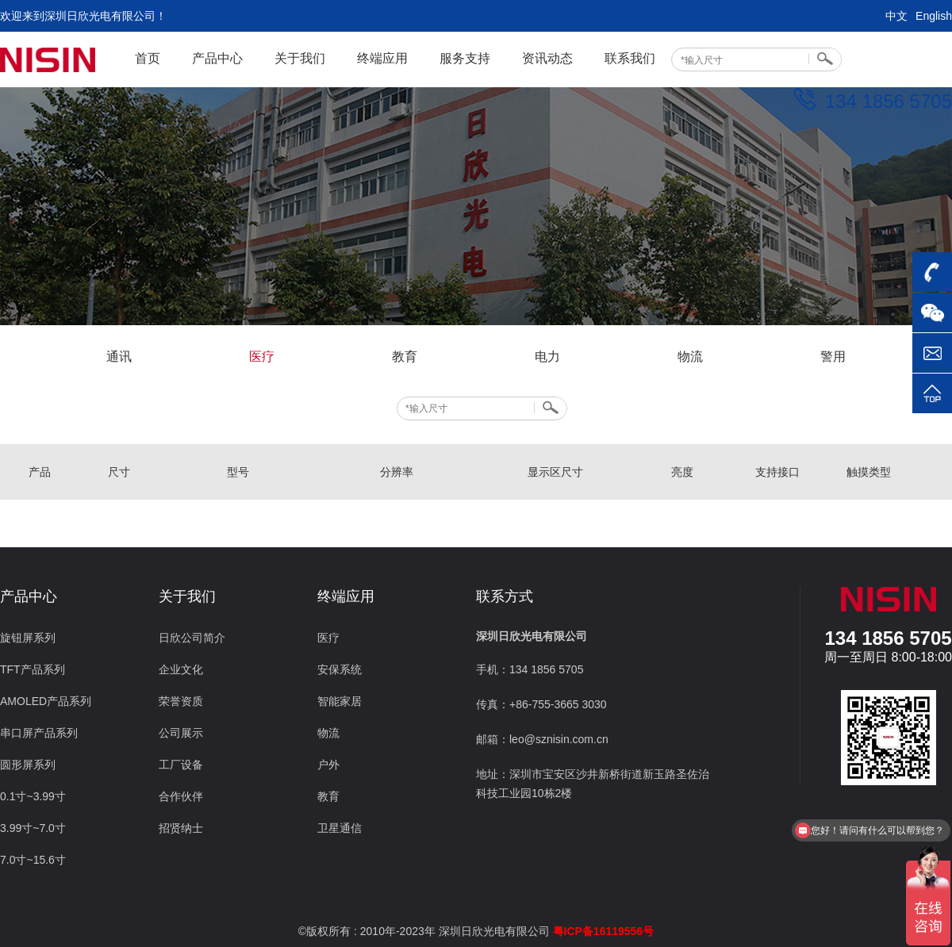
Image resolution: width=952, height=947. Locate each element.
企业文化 (181, 669)
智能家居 (339, 701)
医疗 (261, 356)
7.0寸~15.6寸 (33, 859)
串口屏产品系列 (39, 733)
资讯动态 (547, 58)
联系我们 (630, 58)
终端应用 (382, 58)
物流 (690, 356)
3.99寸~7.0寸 (33, 828)
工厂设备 (181, 764)
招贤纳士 (181, 828)
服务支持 (465, 58)
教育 (404, 356)
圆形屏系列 (28, 764)
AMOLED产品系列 (45, 701)
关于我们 (299, 58)
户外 (328, 764)
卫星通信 (339, 828)
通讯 (119, 356)
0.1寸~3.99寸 (33, 796)
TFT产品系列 (32, 669)
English (934, 16)
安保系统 (339, 669)
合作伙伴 (181, 796)
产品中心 (217, 58)
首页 (147, 58)
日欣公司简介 (192, 637)
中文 (896, 16)
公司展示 (181, 733)
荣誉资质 (181, 701)
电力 (547, 356)
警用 (833, 356)
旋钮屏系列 (28, 637)
